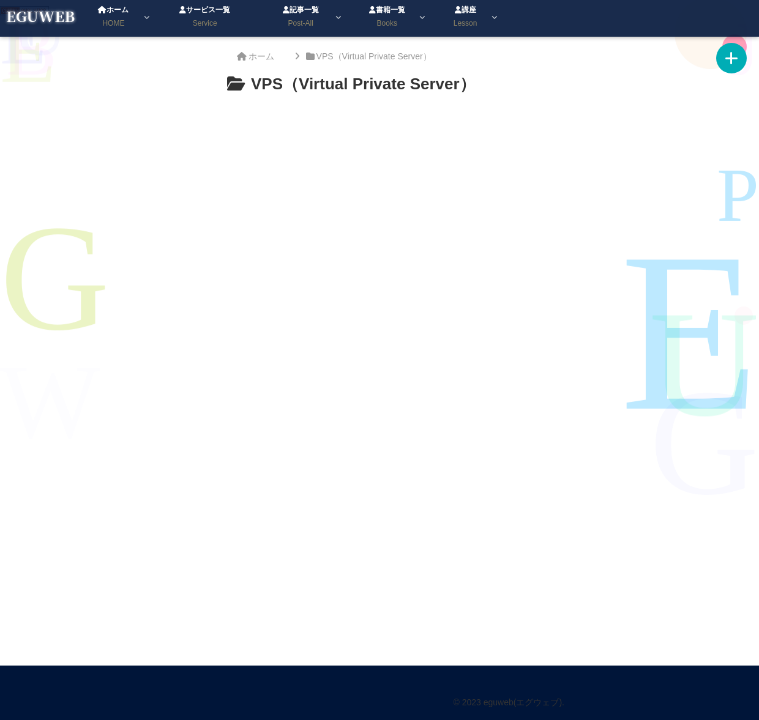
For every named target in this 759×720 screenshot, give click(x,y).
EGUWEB (40, 15)
